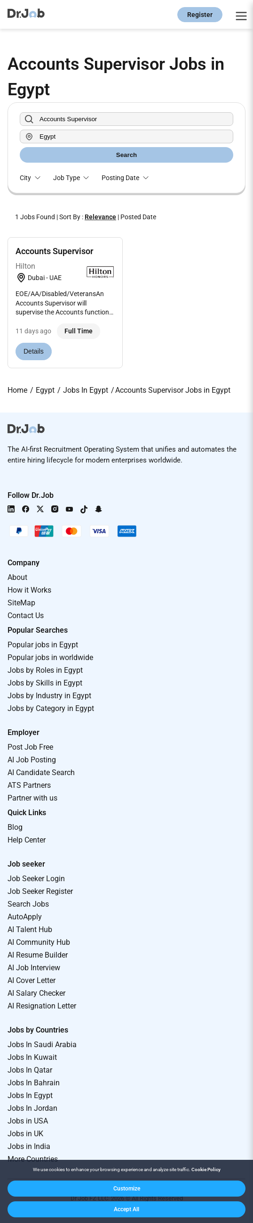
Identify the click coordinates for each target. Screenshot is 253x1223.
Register (200, 14)
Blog (15, 827)
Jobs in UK (25, 1133)
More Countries (33, 1159)
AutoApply (25, 916)
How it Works (29, 590)
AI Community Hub (39, 942)
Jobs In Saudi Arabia (42, 1044)
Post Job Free (30, 747)
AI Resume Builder (38, 954)
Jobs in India (29, 1146)
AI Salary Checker (36, 993)
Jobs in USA (28, 1120)
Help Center (27, 839)
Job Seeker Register (40, 891)
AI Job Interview (34, 967)
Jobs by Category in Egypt (51, 708)
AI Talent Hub (30, 929)
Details (34, 351)
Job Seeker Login (36, 878)
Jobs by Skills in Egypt (45, 682)
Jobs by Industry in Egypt (49, 695)
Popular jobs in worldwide (50, 657)
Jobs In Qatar (30, 1070)
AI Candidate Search (41, 772)
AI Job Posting (32, 759)
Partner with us (32, 797)
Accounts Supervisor (54, 251)
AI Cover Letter (31, 980)
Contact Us (26, 615)
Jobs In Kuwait (32, 1057)
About (17, 577)
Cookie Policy (206, 1169)
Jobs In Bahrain (34, 1082)
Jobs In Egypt (30, 1095)
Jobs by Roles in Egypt (45, 670)
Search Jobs (28, 904)
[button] (126, 1189)
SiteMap (21, 602)
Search (126, 154)
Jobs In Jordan (32, 1108)
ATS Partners (29, 785)
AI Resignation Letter (42, 1005)
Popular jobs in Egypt (43, 644)
